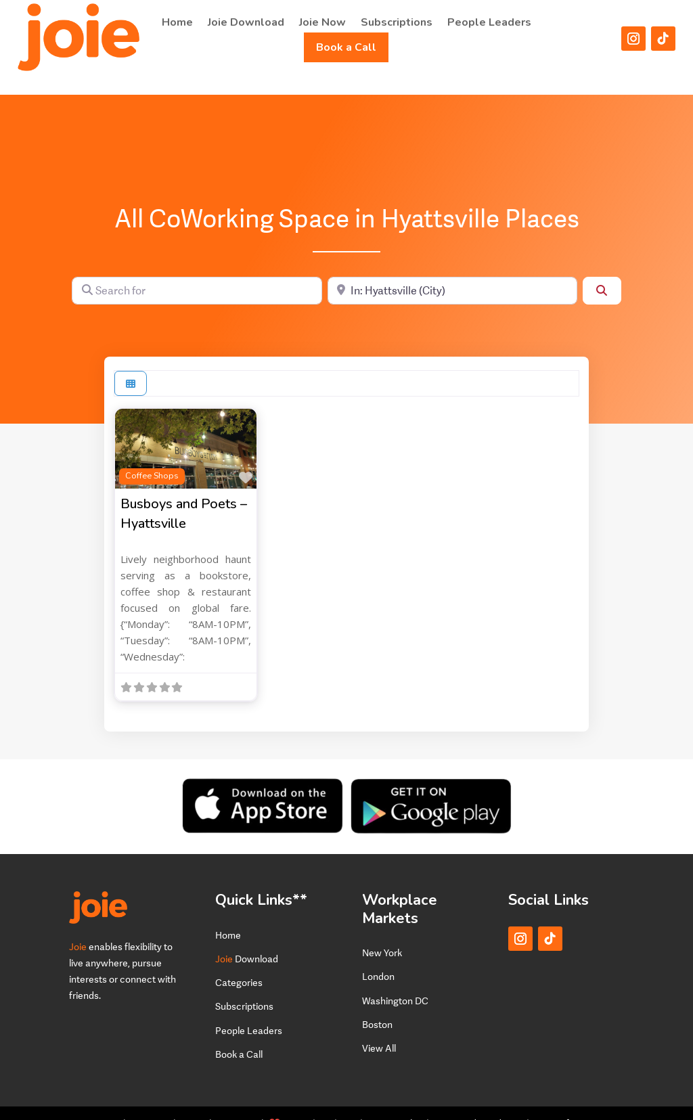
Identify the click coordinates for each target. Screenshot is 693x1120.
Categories (239, 962)
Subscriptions (396, 22)
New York (382, 932)
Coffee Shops (152, 455)
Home (177, 22)
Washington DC (395, 979)
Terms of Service (567, 1102)
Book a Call (346, 47)
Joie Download (246, 22)
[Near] (452, 270)
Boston (377, 1004)
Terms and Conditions (477, 1102)
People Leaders (489, 22)
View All (379, 1027)
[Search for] (196, 270)
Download (246, 938)
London (378, 955)
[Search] (602, 270)
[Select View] (130, 363)
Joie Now (322, 22)
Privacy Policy (394, 1102)
